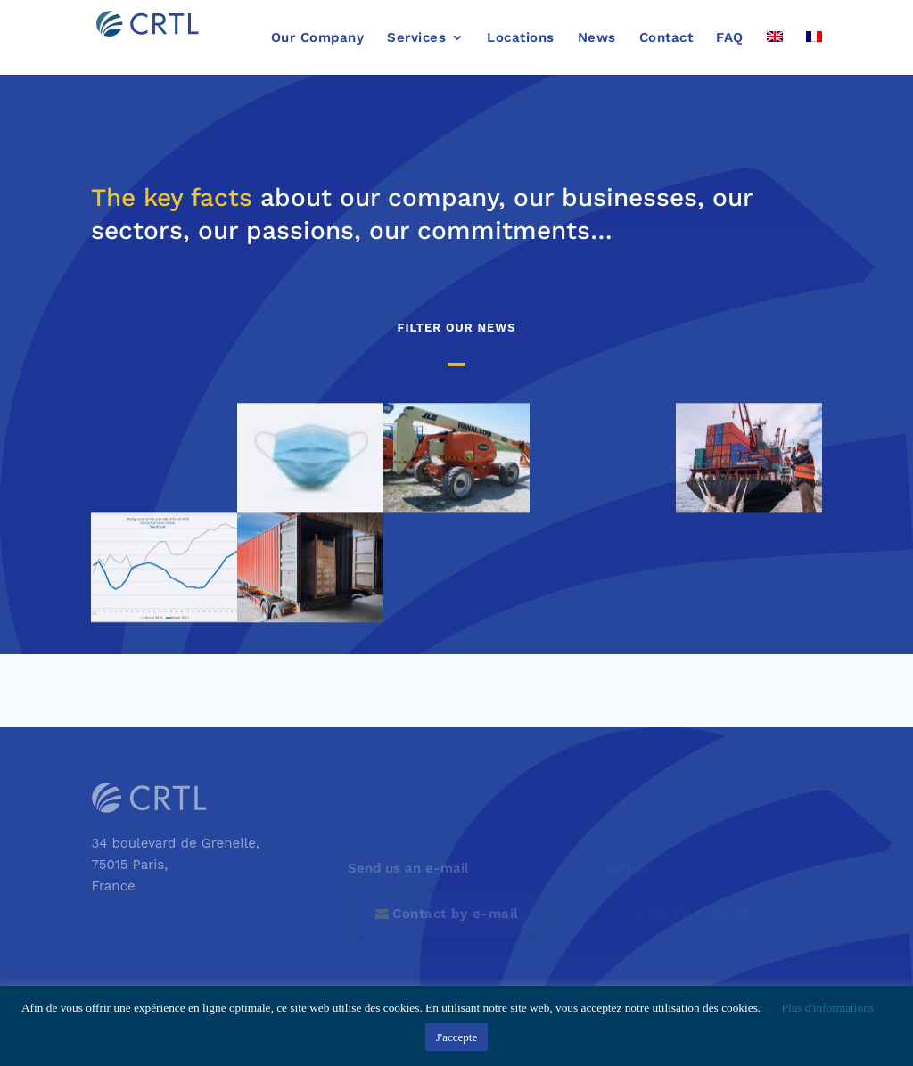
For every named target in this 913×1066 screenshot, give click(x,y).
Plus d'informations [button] (828, 1007)
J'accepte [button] (456, 1037)
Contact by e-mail (455, 914)
